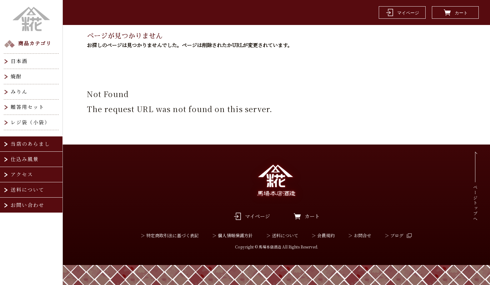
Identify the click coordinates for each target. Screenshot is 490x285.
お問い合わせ (27, 205)
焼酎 (16, 76)
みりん (19, 91)
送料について (27, 189)
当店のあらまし (30, 143)
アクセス (22, 174)
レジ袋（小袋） (30, 122)
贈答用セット (27, 107)
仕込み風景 (25, 159)
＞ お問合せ (359, 235)
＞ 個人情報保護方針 (232, 235)
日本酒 (19, 61)
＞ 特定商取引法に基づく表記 (170, 235)
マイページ (257, 216)
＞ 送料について (282, 235)
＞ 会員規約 (323, 235)
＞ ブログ (394, 235)
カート (312, 216)
